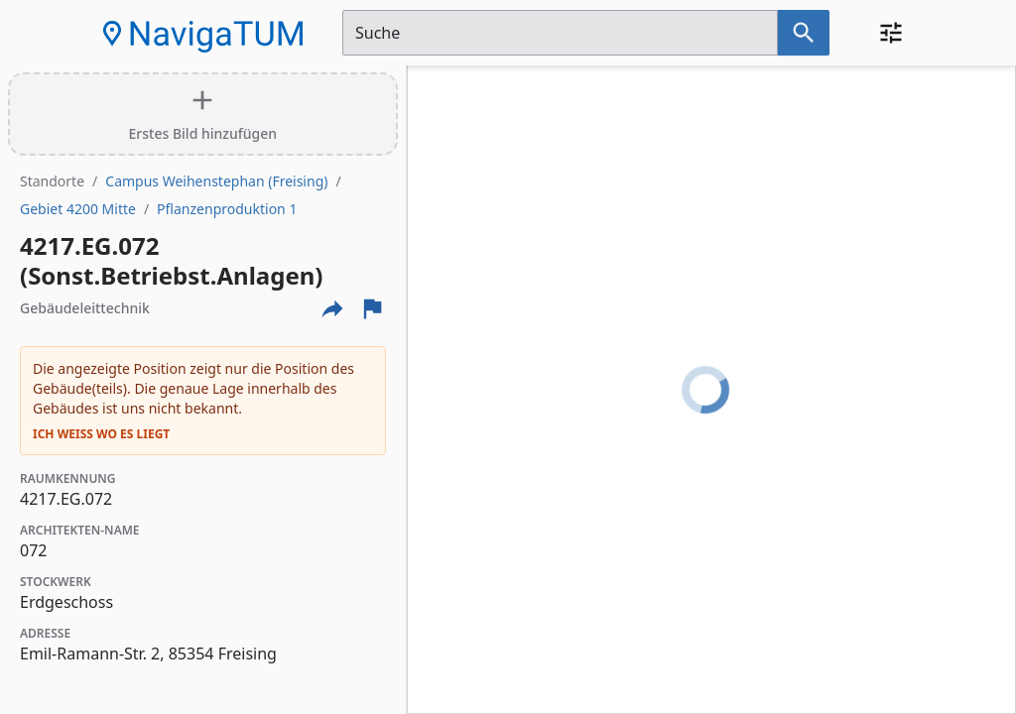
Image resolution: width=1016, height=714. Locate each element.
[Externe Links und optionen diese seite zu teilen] (332, 308)
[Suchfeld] (560, 33)
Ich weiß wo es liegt (101, 434)
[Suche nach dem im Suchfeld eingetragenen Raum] (803, 33)
